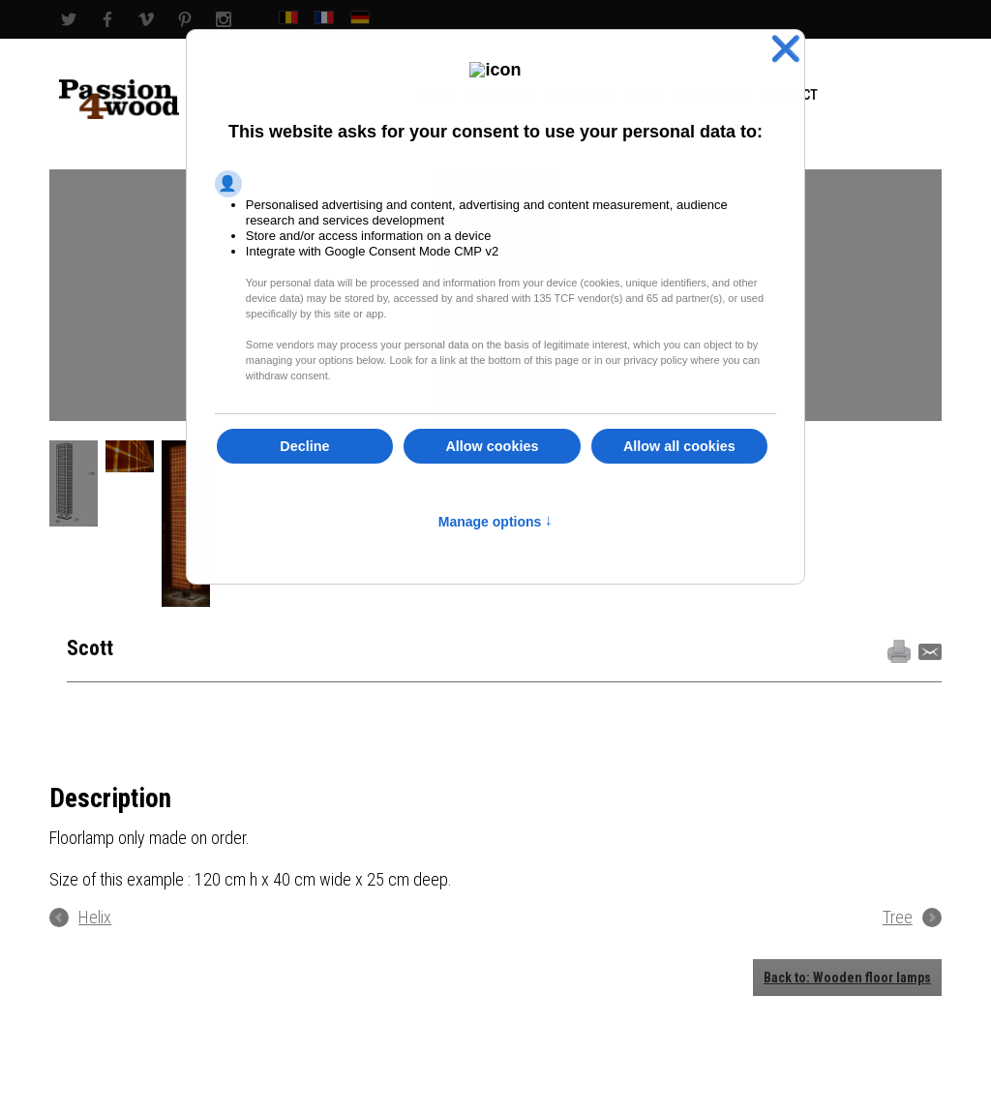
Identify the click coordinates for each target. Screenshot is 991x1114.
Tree (898, 917)
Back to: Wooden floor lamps (847, 977)
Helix (94, 917)
